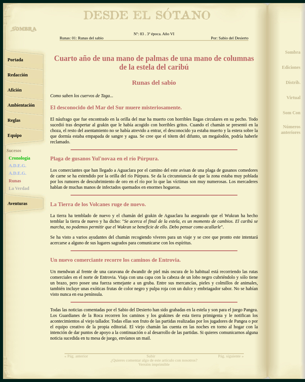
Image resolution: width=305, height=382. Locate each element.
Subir (150, 356)
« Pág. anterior (76, 356)
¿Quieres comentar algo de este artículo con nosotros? (154, 360)
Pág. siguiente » (231, 356)
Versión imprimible (154, 364)
